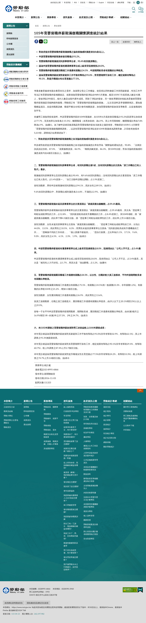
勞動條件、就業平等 (51, 419)
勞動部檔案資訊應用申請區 (90, 525)
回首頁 (82, 2)
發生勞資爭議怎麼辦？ (71, 558)
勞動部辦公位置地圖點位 (11, 421)
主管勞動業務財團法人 (90, 486)
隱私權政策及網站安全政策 (37, 603)
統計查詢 (107, 411)
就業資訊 (10, 49)
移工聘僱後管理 (70, 505)
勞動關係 (47, 414)
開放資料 (87, 474)
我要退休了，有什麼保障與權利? (71, 435)
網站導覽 (120, 2)
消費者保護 (127, 411)
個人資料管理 (88, 516)
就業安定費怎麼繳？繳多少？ (70, 449)
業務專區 (51, 17)
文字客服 (140, 12)
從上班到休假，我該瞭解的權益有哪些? (71, 465)
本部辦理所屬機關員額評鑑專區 (90, 505)
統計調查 (107, 420)
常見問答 (67, 2)
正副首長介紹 (9, 407)
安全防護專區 (88, 539)
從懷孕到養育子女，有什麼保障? (70, 428)
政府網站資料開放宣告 (14, 603)
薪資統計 (107, 424)
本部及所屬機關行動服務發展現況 (90, 468)
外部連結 (127, 430)
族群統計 (107, 429)
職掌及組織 (8, 411)
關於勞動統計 (108, 447)
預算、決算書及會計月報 (90, 417)
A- (134, 2)
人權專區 (87, 441)
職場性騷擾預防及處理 (71, 544)
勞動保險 (47, 425)
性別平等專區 (88, 432)
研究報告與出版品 (90, 424)
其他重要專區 (49, 448)
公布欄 (9, 44)
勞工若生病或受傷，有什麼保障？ (71, 551)
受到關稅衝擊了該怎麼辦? (71, 442)
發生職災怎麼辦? (70, 482)
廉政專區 (87, 437)
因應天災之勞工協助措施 (71, 421)
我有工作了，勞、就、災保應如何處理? (71, 536)
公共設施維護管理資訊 (90, 461)
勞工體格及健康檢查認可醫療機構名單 (130, 418)
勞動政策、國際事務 (51, 408)
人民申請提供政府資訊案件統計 (90, 454)
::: (2, 2)
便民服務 (67, 17)
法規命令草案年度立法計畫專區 (90, 498)
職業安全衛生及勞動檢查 (51, 435)
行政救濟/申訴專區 (71, 411)
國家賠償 (87, 520)
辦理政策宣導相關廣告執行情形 (90, 479)
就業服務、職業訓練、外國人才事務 (51, 442)
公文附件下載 (128, 425)
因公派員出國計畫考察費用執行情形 (90, 532)
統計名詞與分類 (109, 438)
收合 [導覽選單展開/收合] (140, 390)
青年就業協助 (69, 491)
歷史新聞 (10, 54)
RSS (75, 2)
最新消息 (107, 407)
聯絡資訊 (7, 427)
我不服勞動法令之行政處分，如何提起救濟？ (71, 567)
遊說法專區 (87, 511)
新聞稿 (9, 33)
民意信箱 (110, 2)
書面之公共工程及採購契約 (90, 447)
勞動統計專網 (106, 17)
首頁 (37, 26)
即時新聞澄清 (12, 38)
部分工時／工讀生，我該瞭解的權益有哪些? (71, 526)
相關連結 (124, 17)
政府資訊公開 (56, 2)
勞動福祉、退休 (50, 430)
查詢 (133, 12)
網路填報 (107, 442)
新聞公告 (35, 17)
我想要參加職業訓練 (71, 517)
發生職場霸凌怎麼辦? (71, 510)
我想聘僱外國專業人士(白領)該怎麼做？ (71, 498)
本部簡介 (19, 17)
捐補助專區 (87, 428)
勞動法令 (92, 2)
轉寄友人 (137, 42)
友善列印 (126, 42)
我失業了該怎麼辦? (71, 486)
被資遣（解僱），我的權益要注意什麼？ (71, 475)
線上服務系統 (69, 407)
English (101, 2)
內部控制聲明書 (89, 493)
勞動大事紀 (8, 416)
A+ (142, 2)
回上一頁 (115, 42)
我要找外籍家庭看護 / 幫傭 (71, 456)
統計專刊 (107, 416)
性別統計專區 (108, 433)
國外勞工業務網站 (130, 407)
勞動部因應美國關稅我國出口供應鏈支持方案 (90, 409)
